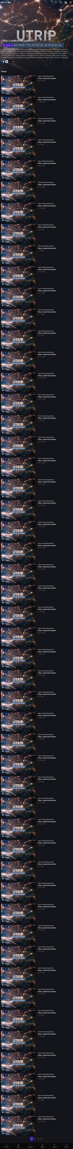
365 (6, 2)
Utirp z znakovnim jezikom (47, 461)
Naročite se (8, 45)
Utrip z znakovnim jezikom (46, 76)
